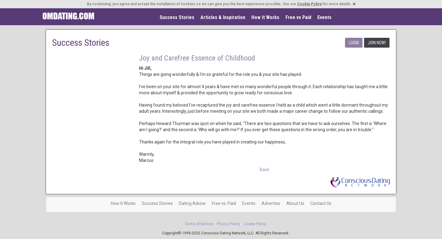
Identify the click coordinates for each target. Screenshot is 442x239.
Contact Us (321, 203)
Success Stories (177, 17)
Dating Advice (192, 203)
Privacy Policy (228, 224)
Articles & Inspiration (222, 17)
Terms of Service (199, 224)
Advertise (271, 203)
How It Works (265, 17)
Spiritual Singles (68, 16)
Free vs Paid (298, 17)
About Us (295, 203)
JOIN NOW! (377, 42)
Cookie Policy (309, 4)
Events (324, 17)
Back (264, 169)
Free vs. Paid (224, 203)
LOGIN (354, 42)
